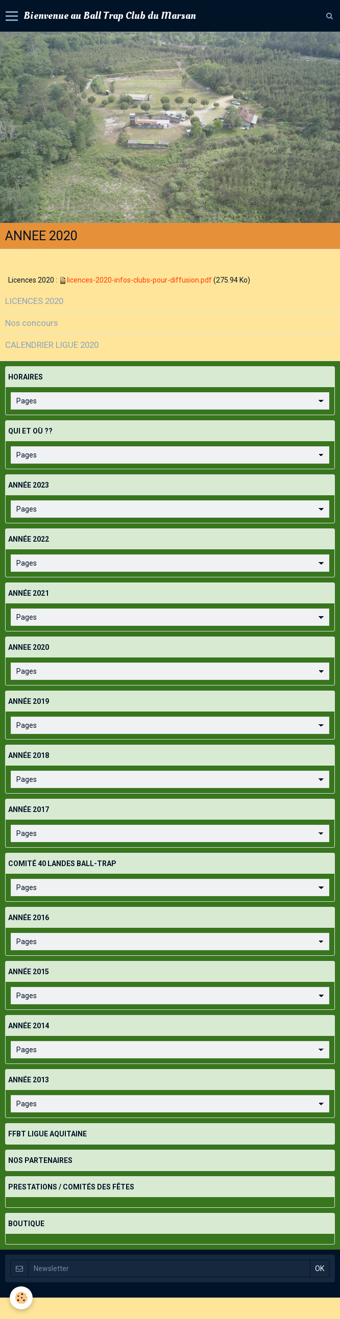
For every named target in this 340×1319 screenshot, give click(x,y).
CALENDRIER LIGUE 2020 (52, 345)
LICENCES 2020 (34, 301)
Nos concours (31, 323)
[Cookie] (21, 1297)
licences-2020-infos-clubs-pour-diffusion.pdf (139, 280)
